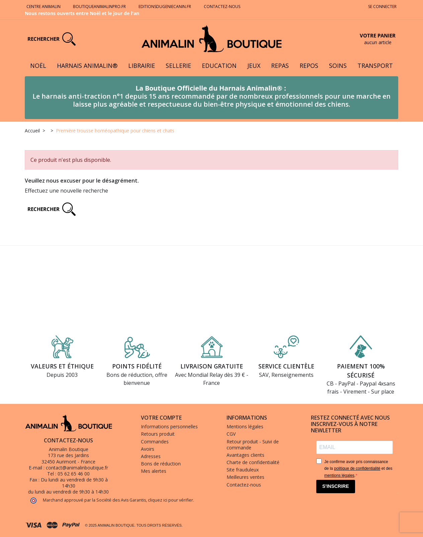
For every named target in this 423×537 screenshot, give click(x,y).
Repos (309, 66)
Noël (38, 66)
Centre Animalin (43, 6)
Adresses (151, 456)
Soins (338, 66)
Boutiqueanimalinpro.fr (99, 6)
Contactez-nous (222, 6)
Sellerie (178, 66)
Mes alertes (153, 471)
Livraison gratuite (211, 366)
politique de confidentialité (357, 468)
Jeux (253, 66)
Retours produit (158, 434)
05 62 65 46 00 (74, 473)
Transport (375, 66)
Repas (280, 66)
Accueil (32, 130)
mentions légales (339, 475)
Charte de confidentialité (253, 462)
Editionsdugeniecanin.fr (165, 6)
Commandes (155, 441)
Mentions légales (245, 426)
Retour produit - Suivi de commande (253, 444)
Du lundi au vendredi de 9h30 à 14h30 (74, 482)
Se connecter (382, 6)
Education (219, 66)
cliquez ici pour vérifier (170, 500)
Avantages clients (245, 455)
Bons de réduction (161, 463)
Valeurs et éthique (62, 366)
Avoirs (147, 449)
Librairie (141, 66)
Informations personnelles (169, 426)
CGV (231, 434)
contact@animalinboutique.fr (77, 467)
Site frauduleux (243, 469)
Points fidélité (137, 366)
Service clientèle (286, 366)
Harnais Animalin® (87, 66)
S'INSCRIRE (335, 486)
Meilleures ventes (245, 477)
